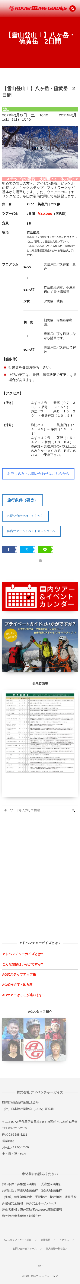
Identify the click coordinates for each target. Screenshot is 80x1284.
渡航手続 (71, 1197)
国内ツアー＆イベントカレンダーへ (31, 531)
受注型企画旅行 (51, 1184)
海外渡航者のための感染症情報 (41, 1209)
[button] (72, 8)
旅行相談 (56, 1197)
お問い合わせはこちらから (25, 515)
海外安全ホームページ (41, 1203)
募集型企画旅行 (27, 1184)
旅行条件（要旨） (22, 500)
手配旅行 (41, 1197)
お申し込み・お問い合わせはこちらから (38, 474)
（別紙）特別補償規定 (17, 1197)
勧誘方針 (35, 1216)
